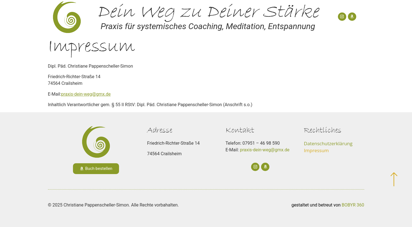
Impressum (316, 150)
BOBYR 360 (353, 205)
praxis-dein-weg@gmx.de (86, 94)
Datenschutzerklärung (328, 143)
